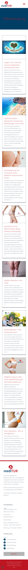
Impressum (9, 565)
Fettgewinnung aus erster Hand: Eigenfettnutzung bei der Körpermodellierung (13, 379)
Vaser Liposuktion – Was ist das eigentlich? (13, 432)
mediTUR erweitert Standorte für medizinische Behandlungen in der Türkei (14, 121)
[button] (2, 567)
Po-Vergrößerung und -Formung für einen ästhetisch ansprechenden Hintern (13, 174)
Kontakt (19, 565)
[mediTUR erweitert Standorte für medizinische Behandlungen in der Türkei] (14, 106)
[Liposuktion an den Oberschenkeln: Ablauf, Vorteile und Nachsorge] (14, 214)
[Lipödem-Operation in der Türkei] (14, 269)
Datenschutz (14, 565)
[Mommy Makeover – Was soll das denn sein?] (14, 318)
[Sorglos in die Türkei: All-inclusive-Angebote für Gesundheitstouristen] (14, 47)
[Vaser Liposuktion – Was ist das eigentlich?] (14, 420)
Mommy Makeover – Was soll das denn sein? (12, 331)
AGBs (14, 567)
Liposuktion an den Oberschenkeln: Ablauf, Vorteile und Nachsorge (12, 229)
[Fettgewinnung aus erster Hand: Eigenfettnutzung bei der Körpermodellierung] (14, 366)
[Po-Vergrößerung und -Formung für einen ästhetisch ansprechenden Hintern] (14, 159)
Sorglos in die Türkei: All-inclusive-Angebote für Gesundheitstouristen (12, 65)
